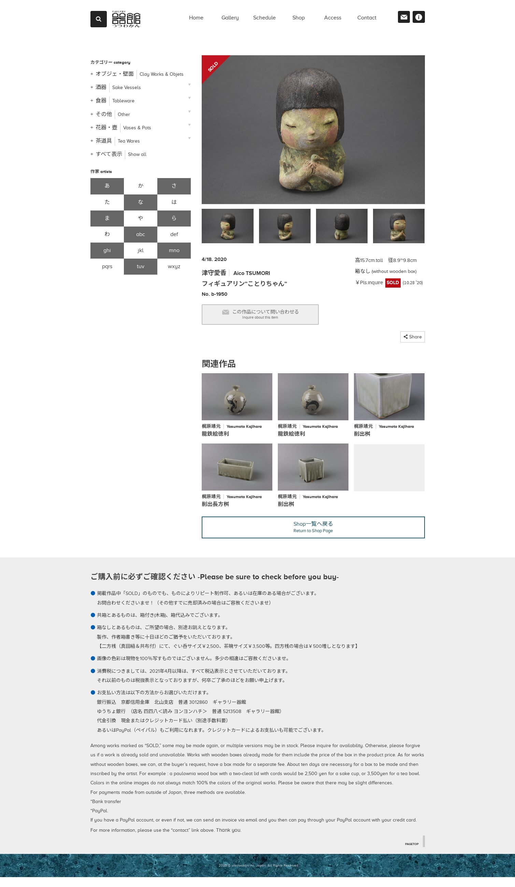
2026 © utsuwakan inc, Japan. (243, 875)
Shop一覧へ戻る (313, 535)
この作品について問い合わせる (274, 317)
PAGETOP (410, 853)
